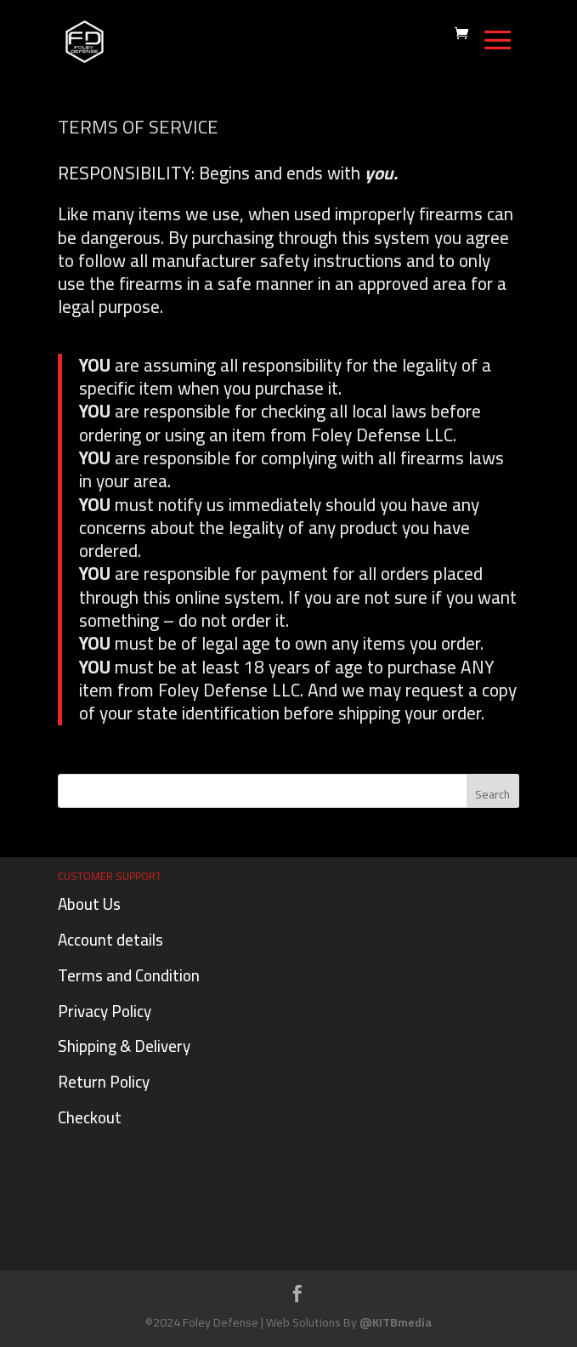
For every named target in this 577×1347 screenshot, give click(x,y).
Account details (110, 939)
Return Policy (104, 1081)
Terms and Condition (129, 975)
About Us (89, 904)
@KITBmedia (395, 1322)
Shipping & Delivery (124, 1046)
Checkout (90, 1117)
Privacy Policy (104, 1011)
